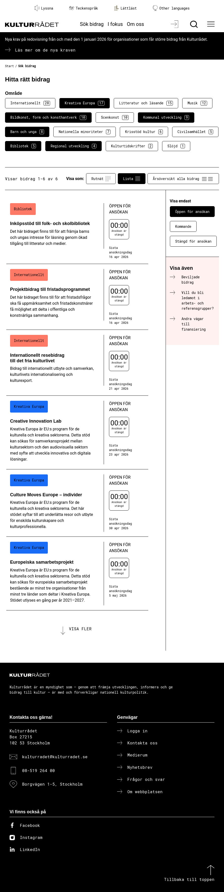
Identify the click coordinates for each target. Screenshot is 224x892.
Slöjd (176, 146)
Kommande (183, 226)
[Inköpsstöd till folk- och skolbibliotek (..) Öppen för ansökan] (77, 231)
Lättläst (125, 8)
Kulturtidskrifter (132, 146)
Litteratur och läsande (146, 103)
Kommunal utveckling (166, 117)
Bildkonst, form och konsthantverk (48, 117)
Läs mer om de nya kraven (45, 50)
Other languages (171, 8)
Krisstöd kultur (144, 131)
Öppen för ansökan (192, 211)
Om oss (135, 24)
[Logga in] (175, 24)
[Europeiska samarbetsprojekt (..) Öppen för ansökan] (77, 573)
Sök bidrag (92, 24)
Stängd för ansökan (193, 241)
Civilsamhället (195, 131)
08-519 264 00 (38, 770)
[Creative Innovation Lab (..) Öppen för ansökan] (77, 432)
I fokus (115, 24)
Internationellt (30, 103)
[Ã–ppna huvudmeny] (211, 24)
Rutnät (100, 178)
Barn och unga (27, 131)
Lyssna (43, 8)
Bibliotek (23, 146)
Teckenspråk (83, 8)
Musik (197, 103)
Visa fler (80, 628)
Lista (131, 178)
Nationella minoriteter (84, 131)
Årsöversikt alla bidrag (183, 178)
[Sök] (194, 24)
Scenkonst (115, 117)
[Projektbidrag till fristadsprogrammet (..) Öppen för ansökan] (77, 297)
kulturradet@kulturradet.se (55, 756)
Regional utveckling (73, 146)
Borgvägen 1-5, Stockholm (52, 784)
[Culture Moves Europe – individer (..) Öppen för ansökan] (77, 503)
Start (9, 66)
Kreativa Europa (84, 103)
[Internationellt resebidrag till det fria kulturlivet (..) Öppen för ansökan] (77, 363)
